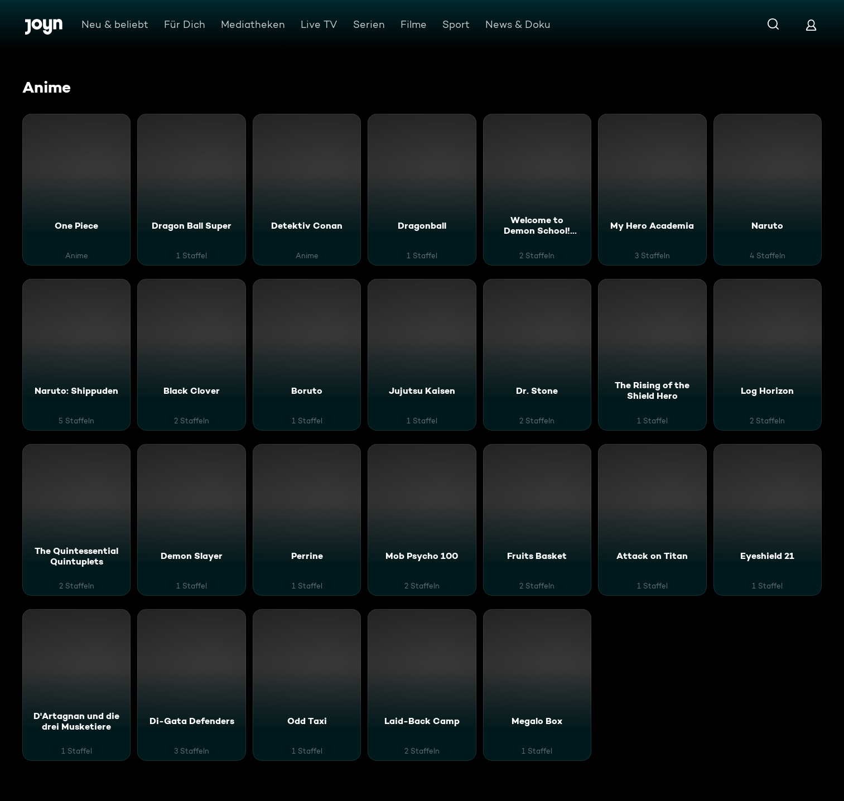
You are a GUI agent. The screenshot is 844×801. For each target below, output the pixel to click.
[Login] (811, 25)
